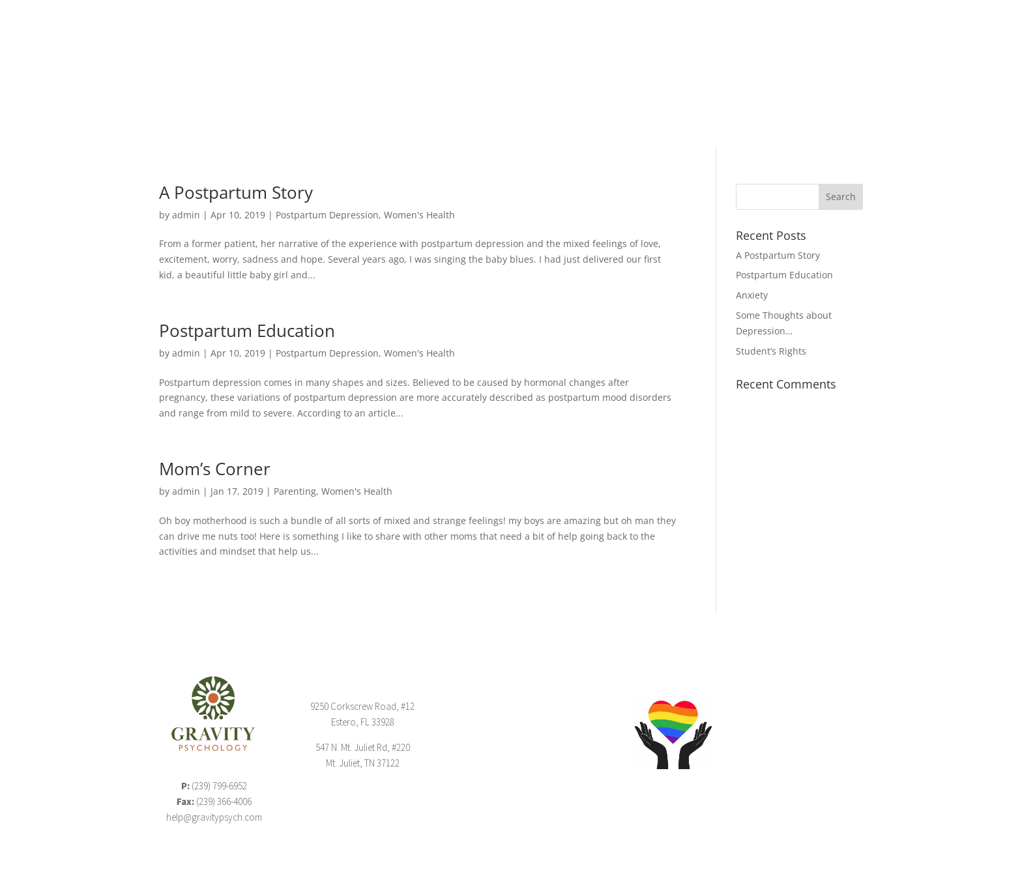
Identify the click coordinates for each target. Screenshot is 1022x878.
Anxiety (752, 295)
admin (186, 215)
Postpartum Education (247, 330)
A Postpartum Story (236, 192)
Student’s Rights (771, 351)
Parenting (295, 491)
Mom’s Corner (214, 468)
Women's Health (419, 215)
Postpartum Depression (327, 215)
